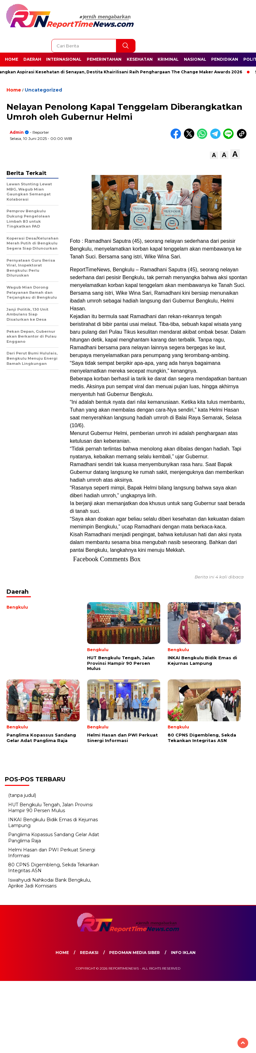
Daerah (32, 59)
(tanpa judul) (22, 795)
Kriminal (168, 59)
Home (11, 59)
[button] (214, 155)
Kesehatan (140, 59)
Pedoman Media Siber (134, 952)
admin (17, 132)
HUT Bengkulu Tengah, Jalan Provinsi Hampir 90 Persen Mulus (50, 807)
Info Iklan (183, 952)
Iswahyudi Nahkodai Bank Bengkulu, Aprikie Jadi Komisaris (49, 883)
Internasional (64, 59)
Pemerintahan (104, 59)
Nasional (195, 59)
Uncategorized (43, 90)
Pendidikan (224, 59)
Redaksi (89, 952)
